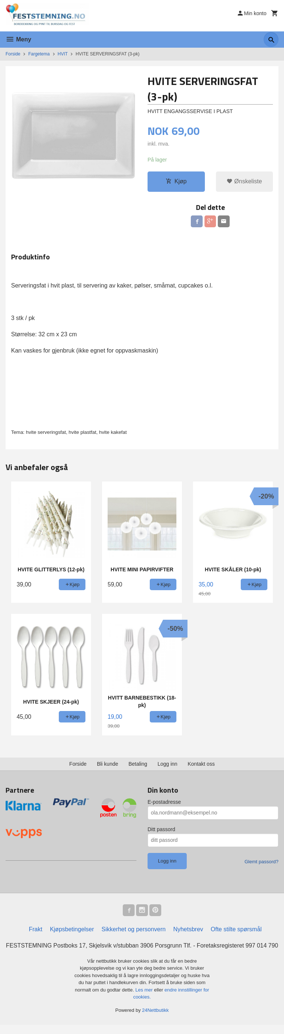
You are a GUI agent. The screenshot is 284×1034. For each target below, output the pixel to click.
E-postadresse (164, 802)
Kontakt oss (201, 764)
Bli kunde (107, 764)
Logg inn (168, 764)
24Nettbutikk (155, 1019)
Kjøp (176, 181)
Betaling (137, 764)
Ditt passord (161, 829)
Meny (18, 39)
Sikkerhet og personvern (134, 929)
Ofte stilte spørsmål (236, 929)
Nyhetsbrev (188, 929)
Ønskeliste (244, 181)
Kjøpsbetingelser (72, 929)
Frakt (35, 929)
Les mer (144, 998)
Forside (13, 54)
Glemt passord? (261, 861)
